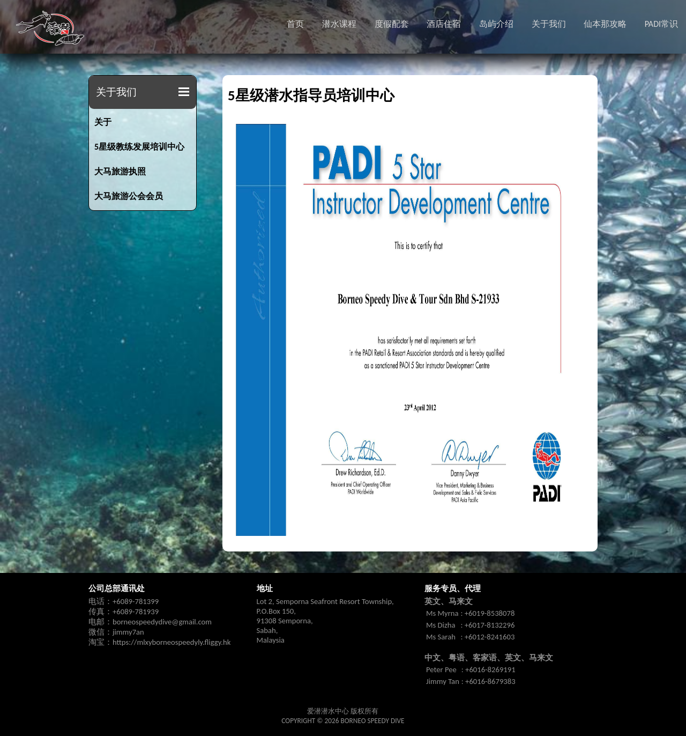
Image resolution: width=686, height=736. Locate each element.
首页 (295, 24)
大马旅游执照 (120, 171)
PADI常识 (661, 24)
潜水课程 (339, 24)
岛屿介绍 (496, 24)
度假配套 (392, 24)
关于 (102, 122)
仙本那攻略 (605, 24)
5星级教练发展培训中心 (139, 147)
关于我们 (549, 24)
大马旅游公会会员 (128, 196)
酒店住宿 (444, 24)
